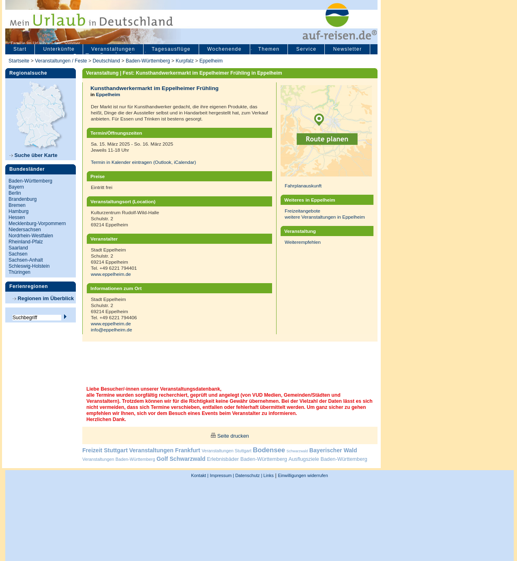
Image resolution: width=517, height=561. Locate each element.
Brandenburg (22, 199)
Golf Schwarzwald (181, 459)
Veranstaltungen (113, 49)
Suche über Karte (33, 155)
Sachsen (18, 254)
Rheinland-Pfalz (26, 242)
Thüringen (19, 272)
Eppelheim (211, 61)
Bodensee (269, 450)
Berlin (15, 193)
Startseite (19, 61)
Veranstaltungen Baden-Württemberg (118, 459)
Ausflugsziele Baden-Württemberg (327, 459)
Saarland (18, 248)
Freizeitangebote (302, 210)
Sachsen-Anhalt (26, 260)
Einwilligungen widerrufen (303, 475)
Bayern (16, 187)
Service (306, 49)
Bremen (17, 205)
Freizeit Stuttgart (105, 450)
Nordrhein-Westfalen (31, 236)
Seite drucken (233, 436)
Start (19, 49)
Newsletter (347, 49)
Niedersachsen (25, 229)
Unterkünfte (59, 49)
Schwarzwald (297, 451)
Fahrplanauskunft (303, 185)
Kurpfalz (185, 61)
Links (268, 475)
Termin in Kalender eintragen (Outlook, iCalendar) (143, 162)
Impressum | (222, 475)
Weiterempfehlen (303, 242)
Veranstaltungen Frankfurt (164, 450)
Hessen (17, 217)
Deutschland (106, 61)
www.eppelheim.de (111, 274)
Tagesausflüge (171, 49)
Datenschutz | (248, 475)
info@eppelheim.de (111, 329)
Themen (269, 49)
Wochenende (224, 49)
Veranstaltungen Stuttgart (226, 450)
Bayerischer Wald (333, 450)
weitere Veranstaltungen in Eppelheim (325, 216)
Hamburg (18, 211)
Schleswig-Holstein (29, 266)
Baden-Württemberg (148, 61)
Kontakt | (199, 475)
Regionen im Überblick (43, 298)
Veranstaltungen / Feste (61, 61)
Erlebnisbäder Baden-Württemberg (247, 459)
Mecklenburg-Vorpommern (37, 223)
